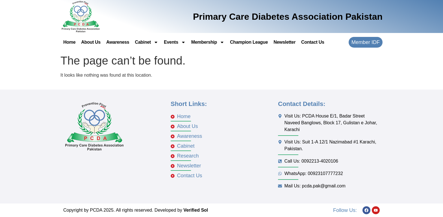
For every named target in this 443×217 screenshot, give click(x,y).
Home (69, 42)
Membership (207, 42)
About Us (91, 42)
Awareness (117, 42)
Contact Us (312, 42)
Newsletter (284, 42)
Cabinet (146, 42)
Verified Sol (195, 210)
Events (175, 42)
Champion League (249, 42)
